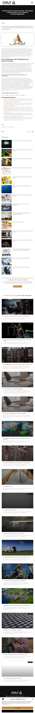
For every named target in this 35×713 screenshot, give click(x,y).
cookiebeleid (10, 704)
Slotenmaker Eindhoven (8, 486)
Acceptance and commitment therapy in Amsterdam (16, 113)
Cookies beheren (17, 711)
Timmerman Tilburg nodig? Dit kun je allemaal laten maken (15, 654)
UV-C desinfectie (7, 103)
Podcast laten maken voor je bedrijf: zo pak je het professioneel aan (16, 316)
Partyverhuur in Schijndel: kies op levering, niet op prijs (22, 140)
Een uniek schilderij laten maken (11, 109)
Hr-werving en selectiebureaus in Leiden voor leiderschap (14, 413)
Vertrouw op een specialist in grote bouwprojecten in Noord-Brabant (16, 462)
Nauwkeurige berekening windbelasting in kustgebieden (14, 580)
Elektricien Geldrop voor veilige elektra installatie (21, 258)
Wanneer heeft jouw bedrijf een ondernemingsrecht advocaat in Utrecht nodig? (17, 340)
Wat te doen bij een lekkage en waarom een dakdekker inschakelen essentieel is (16, 439)
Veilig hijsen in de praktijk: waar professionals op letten (22, 158)
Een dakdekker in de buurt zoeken (10, 509)
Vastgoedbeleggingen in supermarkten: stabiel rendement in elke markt (17, 364)
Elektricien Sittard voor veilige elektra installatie (21, 267)
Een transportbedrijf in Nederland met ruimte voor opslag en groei (16, 557)
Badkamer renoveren (8, 106)
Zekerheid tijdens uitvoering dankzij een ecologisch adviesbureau (16, 605)
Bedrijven (3, 23)
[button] (32, 699)
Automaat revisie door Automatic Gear (12, 117)
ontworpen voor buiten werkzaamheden (22, 54)
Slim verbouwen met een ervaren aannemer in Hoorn (13, 533)
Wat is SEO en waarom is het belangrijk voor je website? (22, 167)
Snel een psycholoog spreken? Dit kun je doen (12, 678)
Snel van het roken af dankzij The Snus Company (15, 99)
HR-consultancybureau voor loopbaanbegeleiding (13, 388)
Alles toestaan (17, 707)
